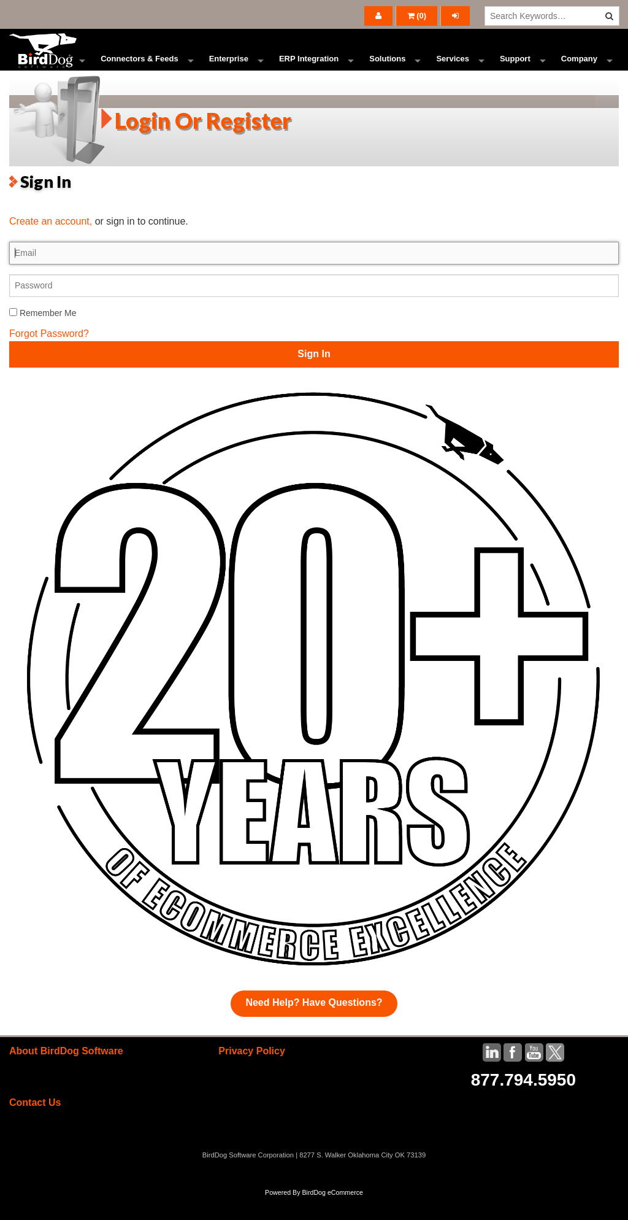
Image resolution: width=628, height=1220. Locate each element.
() (417, 15)
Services (452, 70)
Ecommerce (47, 70)
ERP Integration (309, 70)
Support (515, 70)
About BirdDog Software (66, 1073)
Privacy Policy (251, 1073)
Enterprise (228, 70)
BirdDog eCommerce (332, 1215)
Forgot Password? (49, 355)
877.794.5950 (523, 1102)
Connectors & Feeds (139, 70)
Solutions (387, 70)
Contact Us (35, 1125)
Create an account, (50, 244)
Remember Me (42, 335)
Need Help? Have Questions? (313, 1025)
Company (579, 70)
